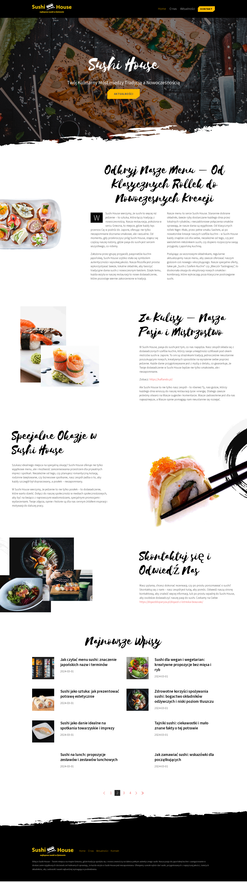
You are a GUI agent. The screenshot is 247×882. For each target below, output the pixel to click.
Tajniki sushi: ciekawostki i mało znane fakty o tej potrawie (181, 726)
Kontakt (206, 8)
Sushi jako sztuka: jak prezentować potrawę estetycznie (89, 694)
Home (162, 9)
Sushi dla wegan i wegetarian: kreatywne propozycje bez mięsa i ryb (183, 665)
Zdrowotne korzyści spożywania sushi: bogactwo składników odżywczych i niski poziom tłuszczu (184, 696)
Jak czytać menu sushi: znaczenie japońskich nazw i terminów (88, 663)
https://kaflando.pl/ (161, 380)
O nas (173, 9)
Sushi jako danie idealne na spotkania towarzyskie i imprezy (87, 726)
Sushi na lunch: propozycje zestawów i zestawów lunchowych (89, 758)
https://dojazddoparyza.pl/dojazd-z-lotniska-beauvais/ (171, 602)
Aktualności (187, 9)
